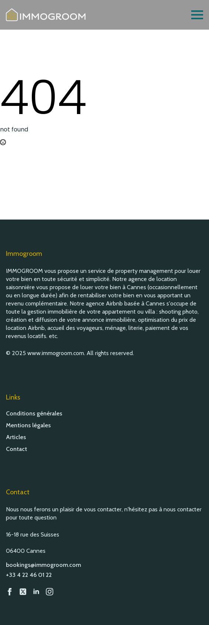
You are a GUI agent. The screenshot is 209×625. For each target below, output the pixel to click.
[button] (194, 610)
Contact (16, 449)
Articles (16, 437)
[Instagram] (49, 591)
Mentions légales (28, 425)
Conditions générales (34, 414)
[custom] (23, 591)
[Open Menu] (197, 15)
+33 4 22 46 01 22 (29, 574)
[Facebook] (9, 591)
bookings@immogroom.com (43, 564)
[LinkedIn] (36, 591)
